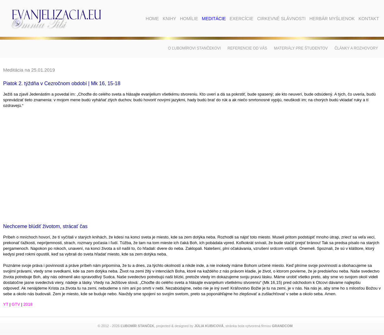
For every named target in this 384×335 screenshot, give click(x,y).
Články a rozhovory (356, 48)
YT (5, 304)
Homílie (189, 18)
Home (152, 18)
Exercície (241, 18)
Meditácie (214, 18)
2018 (27, 304)
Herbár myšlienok (332, 18)
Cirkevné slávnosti (281, 18)
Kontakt (369, 18)
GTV (16, 304)
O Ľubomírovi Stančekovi (194, 48)
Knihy (169, 18)
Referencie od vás (247, 48)
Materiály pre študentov (301, 48)
